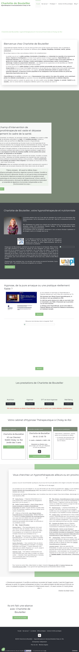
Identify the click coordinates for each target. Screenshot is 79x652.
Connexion (74, 650)
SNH (45, 650)
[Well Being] (68, 392)
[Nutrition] (10, 392)
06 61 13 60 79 (39, 437)
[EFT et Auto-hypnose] (49, 392)
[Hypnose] (30, 392)
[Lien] (67, 262)
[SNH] (67, 251)
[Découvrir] (39, 368)
